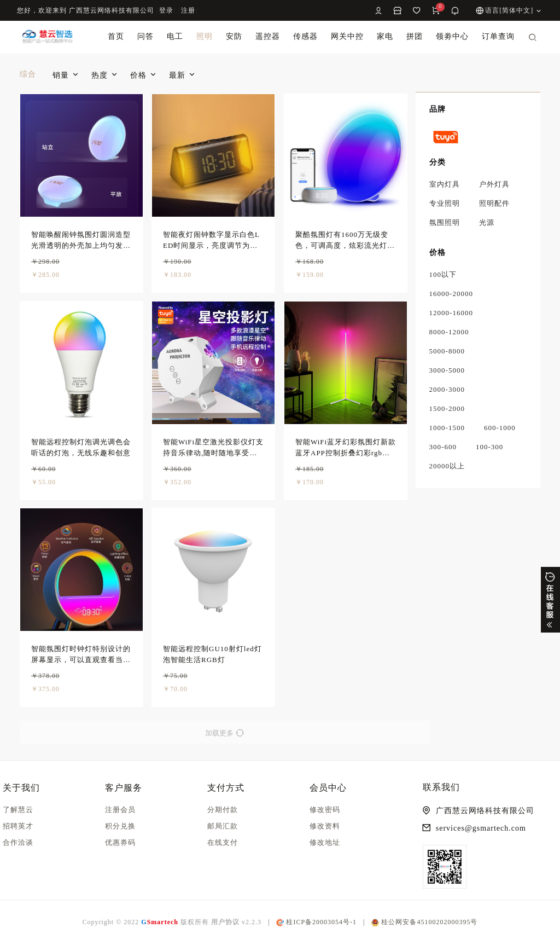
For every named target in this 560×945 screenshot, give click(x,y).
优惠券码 (120, 842)
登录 (166, 10)
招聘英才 (18, 826)
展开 (550, 600)
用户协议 (225, 922)
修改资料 (325, 826)
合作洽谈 (18, 842)
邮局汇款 (222, 826)
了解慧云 (18, 809)
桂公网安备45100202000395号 (424, 922)
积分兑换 (120, 826)
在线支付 (222, 842)
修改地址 (325, 842)
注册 (188, 10)
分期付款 (222, 809)
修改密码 (325, 809)
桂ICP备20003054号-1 (316, 922)
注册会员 (120, 809)
